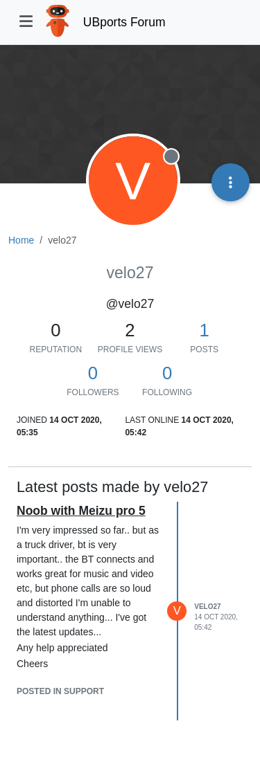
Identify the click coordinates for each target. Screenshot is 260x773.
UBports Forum (124, 22)
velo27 (207, 606)
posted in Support (60, 691)
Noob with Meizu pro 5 (81, 511)
